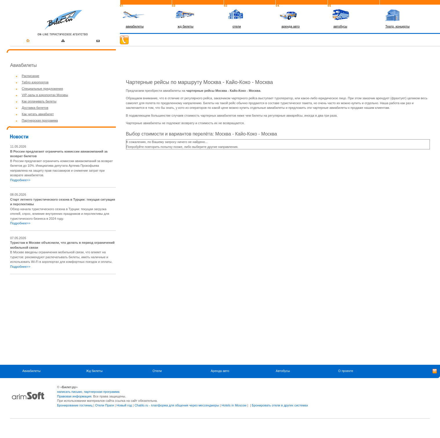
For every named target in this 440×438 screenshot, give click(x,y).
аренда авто (291, 26)
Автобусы (283, 371)
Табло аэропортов (35, 82)
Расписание (30, 76)
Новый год (124, 405)
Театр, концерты (397, 26)
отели (237, 26)
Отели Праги (104, 405)
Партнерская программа (40, 120)
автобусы (340, 26)
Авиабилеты (31, 371)
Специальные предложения (42, 88)
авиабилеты (135, 26)
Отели (157, 371)
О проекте (345, 371)
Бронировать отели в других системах (280, 405)
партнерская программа (102, 391)
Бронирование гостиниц (74, 405)
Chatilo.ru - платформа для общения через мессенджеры (176, 405)
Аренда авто (220, 371)
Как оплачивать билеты (39, 101)
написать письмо (69, 391)
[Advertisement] (58, 319)
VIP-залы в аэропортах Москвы (45, 95)
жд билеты (185, 26)
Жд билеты (94, 371)
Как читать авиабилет (38, 114)
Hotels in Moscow (234, 405)
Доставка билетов (35, 107)
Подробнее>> (20, 180)
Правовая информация (74, 396)
